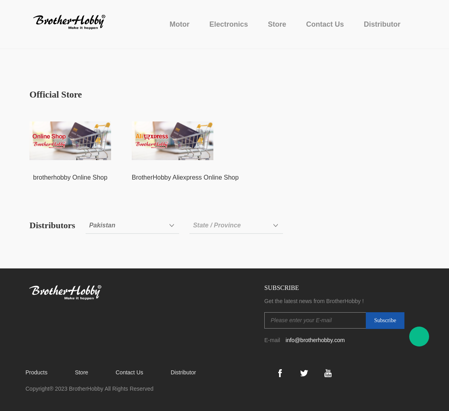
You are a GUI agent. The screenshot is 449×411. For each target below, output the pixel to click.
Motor (179, 24)
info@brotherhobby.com (315, 340)
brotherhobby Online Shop (70, 177)
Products (36, 372)
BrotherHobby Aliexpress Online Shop (185, 177)
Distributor (382, 24)
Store (277, 24)
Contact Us (325, 24)
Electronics (228, 24)
